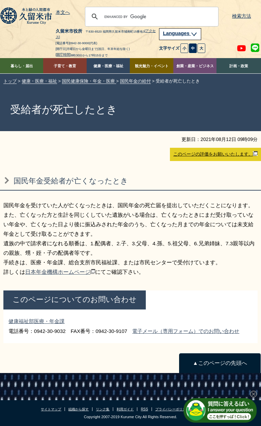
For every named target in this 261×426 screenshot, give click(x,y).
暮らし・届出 (22, 66)
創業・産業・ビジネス (195, 66)
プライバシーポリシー (172, 409)
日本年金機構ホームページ (60, 272)
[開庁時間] (63, 54)
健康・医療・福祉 (108, 66)
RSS (144, 409)
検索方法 (241, 16)
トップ (10, 81)
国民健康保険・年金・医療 (89, 81)
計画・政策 (238, 66)
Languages (180, 33)
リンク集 (102, 409)
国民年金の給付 (135, 81)
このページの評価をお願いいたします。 (215, 154)
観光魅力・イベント (152, 66)
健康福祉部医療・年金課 (36, 321)
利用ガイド (125, 409)
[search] (150, 17)
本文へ (63, 12)
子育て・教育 (65, 66)
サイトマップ (51, 409)
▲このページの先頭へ (220, 363)
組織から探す (78, 409)
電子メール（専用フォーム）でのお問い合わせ (185, 331)
